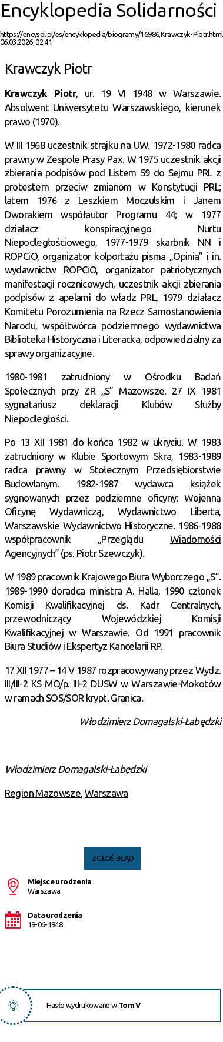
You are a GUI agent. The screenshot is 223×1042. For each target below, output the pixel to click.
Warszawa (106, 793)
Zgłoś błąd (113, 858)
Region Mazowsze (43, 793)
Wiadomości (195, 539)
